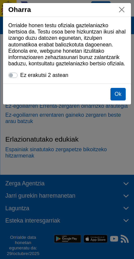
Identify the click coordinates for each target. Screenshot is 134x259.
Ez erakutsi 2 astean (44, 75)
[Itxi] (121, 9)
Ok (118, 94)
